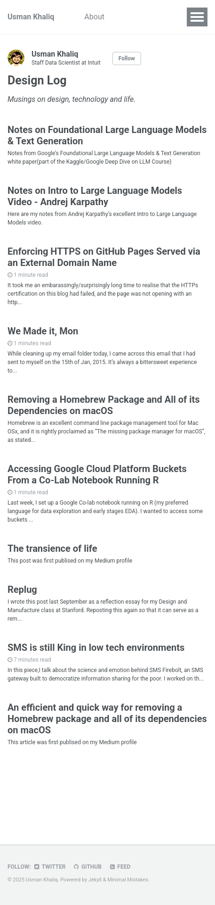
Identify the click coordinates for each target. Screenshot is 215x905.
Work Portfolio (143, 16)
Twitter (49, 866)
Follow (127, 58)
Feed (119, 866)
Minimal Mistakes (127, 880)
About (94, 16)
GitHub (86, 866)
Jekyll (95, 880)
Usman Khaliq (31, 16)
